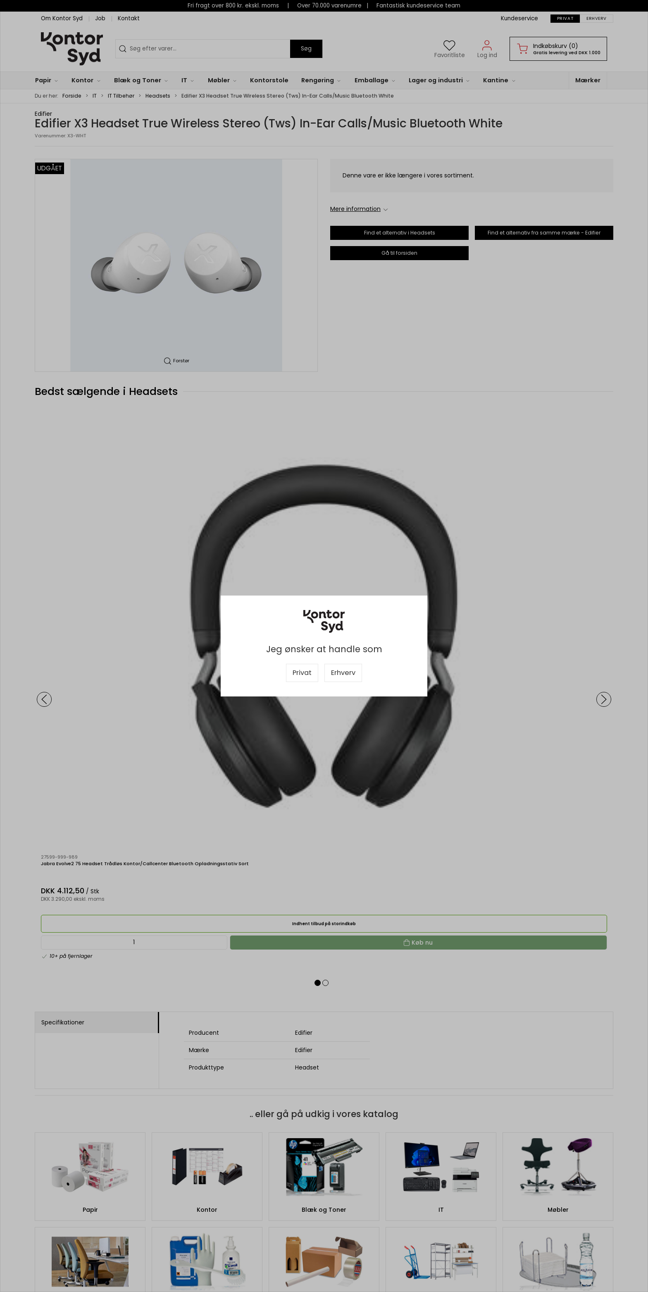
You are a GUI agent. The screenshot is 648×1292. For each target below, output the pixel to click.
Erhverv (343, 672)
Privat (302, 672)
